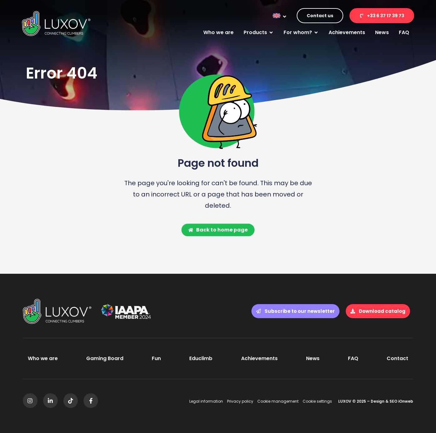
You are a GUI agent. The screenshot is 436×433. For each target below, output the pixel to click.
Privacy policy (240, 401)
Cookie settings (317, 401)
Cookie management (278, 401)
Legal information (206, 401)
